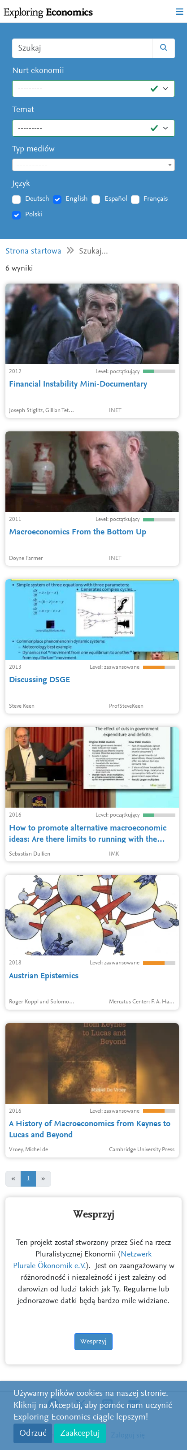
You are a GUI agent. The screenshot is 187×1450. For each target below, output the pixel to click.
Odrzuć (32, 1433)
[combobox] (93, 165)
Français (156, 198)
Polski (33, 214)
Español (115, 198)
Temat (23, 110)
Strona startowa (33, 251)
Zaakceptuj (80, 1433)
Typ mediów (33, 149)
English (76, 198)
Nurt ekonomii (38, 71)
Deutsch (37, 198)
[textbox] (93, 165)
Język (21, 184)
